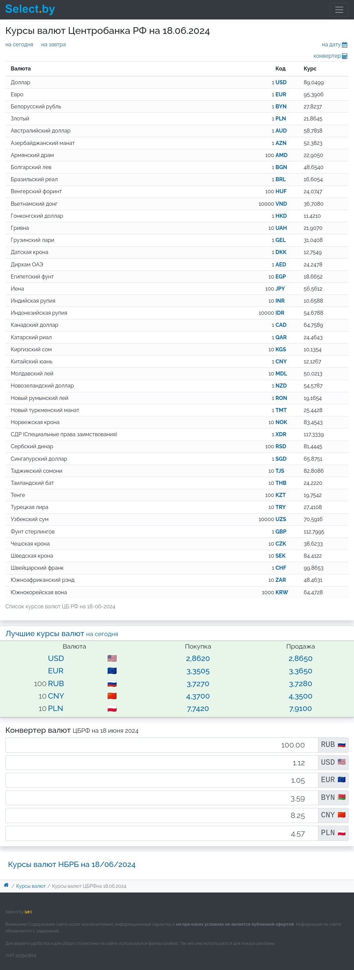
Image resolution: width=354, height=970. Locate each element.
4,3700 (198, 695)
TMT (281, 410)
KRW (282, 592)
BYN (281, 106)
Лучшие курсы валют (61, 633)
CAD (281, 325)
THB (281, 483)
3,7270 (198, 683)
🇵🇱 (112, 708)
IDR (280, 313)
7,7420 (198, 708)
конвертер (331, 56)
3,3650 (300, 670)
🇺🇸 (112, 658)
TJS (280, 471)
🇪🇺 (112, 670)
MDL (281, 373)
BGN (281, 167)
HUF (281, 191)
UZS (281, 519)
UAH (281, 228)
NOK (281, 422)
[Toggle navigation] (339, 9)
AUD (281, 130)
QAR (281, 337)
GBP (281, 531)
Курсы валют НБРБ (72, 864)
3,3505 (198, 670)
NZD (281, 385)
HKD (281, 216)
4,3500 (300, 695)
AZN (281, 143)
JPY (280, 289)
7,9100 (300, 708)
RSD (281, 446)
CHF (281, 568)
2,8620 (198, 658)
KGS (281, 349)
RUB (56, 683)
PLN (281, 118)
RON (281, 398)
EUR (281, 94)
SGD (281, 459)
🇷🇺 (112, 683)
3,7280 (300, 683)
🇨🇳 (112, 695)
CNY (281, 361)
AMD (282, 155)
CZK (281, 544)
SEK (281, 556)
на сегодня (19, 44)
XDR (281, 434)
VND (281, 204)
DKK (281, 252)
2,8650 (301, 658)
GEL (281, 240)
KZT (281, 495)
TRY (281, 507)
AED (281, 264)
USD (281, 82)
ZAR (281, 580)
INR (280, 301)
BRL (281, 179)
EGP (281, 276)
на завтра (53, 44)
